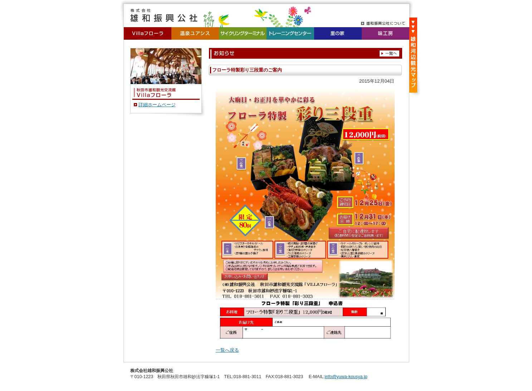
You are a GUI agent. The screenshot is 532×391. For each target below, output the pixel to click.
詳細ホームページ (157, 104)
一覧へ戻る (227, 350)
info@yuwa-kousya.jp (346, 376)
